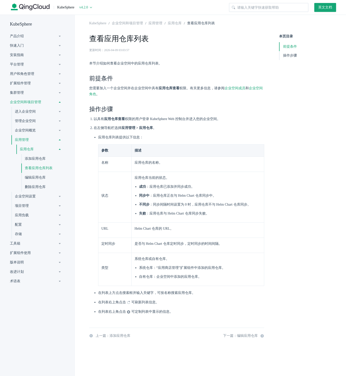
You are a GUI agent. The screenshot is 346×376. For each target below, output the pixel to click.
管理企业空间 (25, 121)
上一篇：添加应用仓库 (109, 336)
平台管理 (17, 64)
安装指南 (17, 55)
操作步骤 (290, 55)
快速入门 (17, 45)
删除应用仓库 (35, 187)
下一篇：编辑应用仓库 (243, 336)
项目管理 (22, 206)
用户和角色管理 (22, 74)
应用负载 (22, 215)
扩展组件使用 (20, 253)
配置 (18, 224)
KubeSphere (21, 24)
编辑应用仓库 (35, 177)
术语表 (15, 281)
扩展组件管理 (20, 83)
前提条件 (290, 46)
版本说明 (17, 262)
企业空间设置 (25, 196)
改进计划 (17, 272)
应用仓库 (27, 149)
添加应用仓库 (35, 158)
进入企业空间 (25, 111)
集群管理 (17, 92)
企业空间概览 (25, 130)
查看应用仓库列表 (39, 168)
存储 (18, 234)
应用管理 (22, 140)
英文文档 (325, 7)
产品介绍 (17, 36)
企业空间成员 (235, 88)
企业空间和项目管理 (25, 102)
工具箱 (15, 243)
